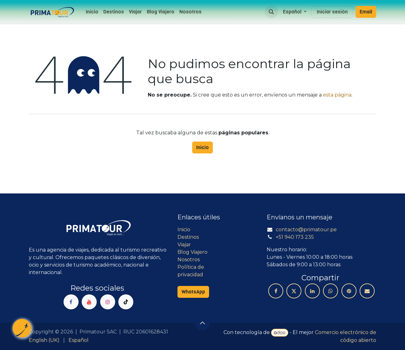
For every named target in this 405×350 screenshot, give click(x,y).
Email (366, 11)
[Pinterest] (348, 290)
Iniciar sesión (332, 11)
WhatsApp (193, 291)
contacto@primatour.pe (306, 229)
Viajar (184, 245)
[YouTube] (89, 301)
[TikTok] (125, 301)
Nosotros (188, 259)
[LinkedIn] (312, 290)
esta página (337, 95)
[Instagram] (107, 301)
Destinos (188, 237)
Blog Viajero (192, 252)
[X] (293, 290)
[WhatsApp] (330, 290)
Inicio (202, 147)
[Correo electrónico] (367, 290)
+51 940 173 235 (295, 237)
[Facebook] (71, 301)
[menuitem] (92, 12)
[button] (271, 11)
